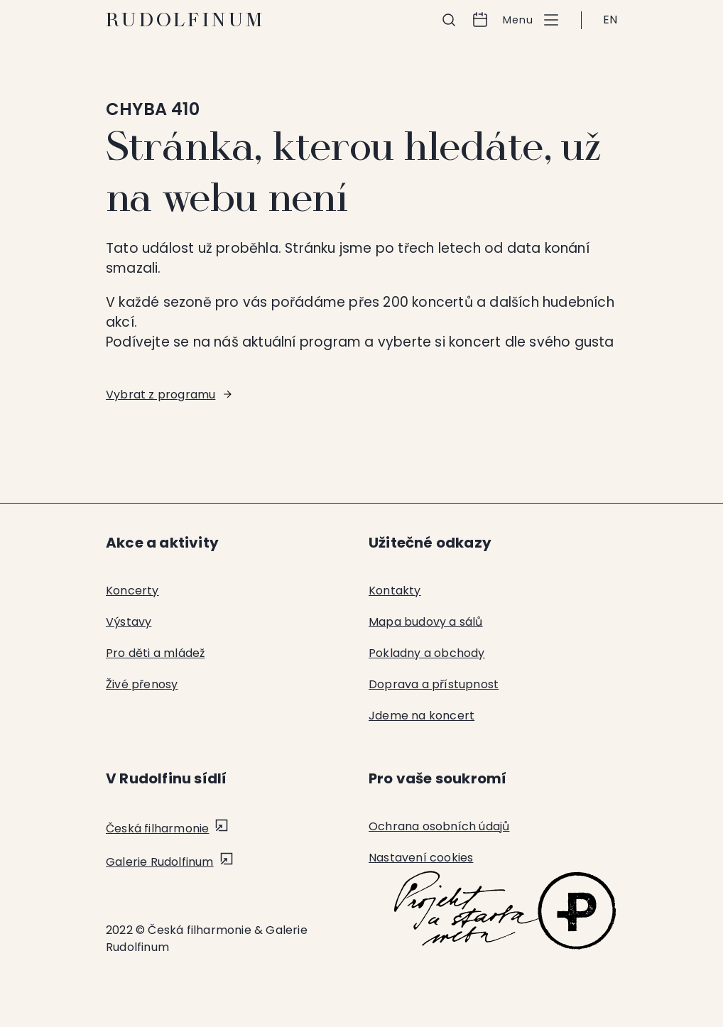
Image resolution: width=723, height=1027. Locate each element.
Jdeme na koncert (421, 715)
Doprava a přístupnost (434, 684)
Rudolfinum (186, 20)
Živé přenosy (142, 684)
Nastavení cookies (421, 857)
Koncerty (132, 590)
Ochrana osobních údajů (439, 826)
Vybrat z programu (160, 394)
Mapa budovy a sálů (426, 622)
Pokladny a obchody (427, 653)
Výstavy (128, 622)
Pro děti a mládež (155, 653)
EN (610, 19)
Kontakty (395, 590)
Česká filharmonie (157, 828)
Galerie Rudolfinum (160, 862)
